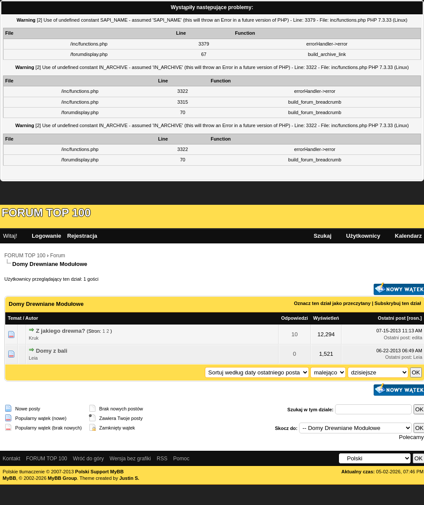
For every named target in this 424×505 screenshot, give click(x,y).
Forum (57, 255)
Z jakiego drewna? (60, 331)
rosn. (414, 318)
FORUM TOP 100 (46, 212)
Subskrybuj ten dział (398, 303)
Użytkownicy (363, 236)
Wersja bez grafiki (130, 459)
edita (417, 337)
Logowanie (46, 236)
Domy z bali (51, 351)
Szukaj (323, 236)
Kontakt (11, 459)
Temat (15, 318)
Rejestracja (82, 236)
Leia (33, 358)
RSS (162, 459)
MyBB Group (62, 478)
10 (294, 334)
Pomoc (181, 459)
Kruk (34, 338)
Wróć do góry (88, 459)
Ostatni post (392, 318)
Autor (31, 318)
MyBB (9, 478)
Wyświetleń (326, 318)
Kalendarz (408, 236)
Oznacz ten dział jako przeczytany (332, 303)
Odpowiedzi (294, 318)
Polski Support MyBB (99, 471)
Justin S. (129, 478)
